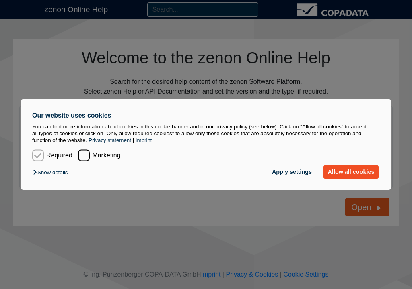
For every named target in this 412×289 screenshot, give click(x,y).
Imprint (144, 141)
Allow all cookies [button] (351, 172)
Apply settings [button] (292, 172)
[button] (52, 172)
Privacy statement (110, 141)
